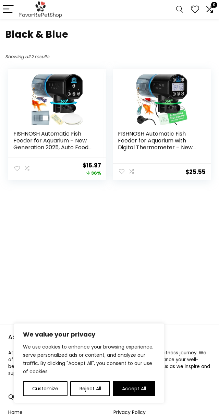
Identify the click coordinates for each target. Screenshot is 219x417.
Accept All (134, 388)
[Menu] (8, 9)
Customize (45, 388)
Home (15, 412)
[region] (89, 363)
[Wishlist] (195, 9)
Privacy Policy (129, 412)
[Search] (179, 9)
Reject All (90, 388)
